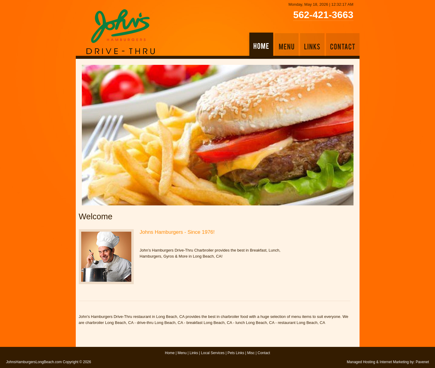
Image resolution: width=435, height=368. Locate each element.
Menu (182, 353)
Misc (251, 353)
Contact (263, 353)
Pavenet (422, 362)
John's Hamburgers (120, 32)
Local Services (213, 353)
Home (169, 353)
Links (194, 353)
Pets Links (236, 353)
